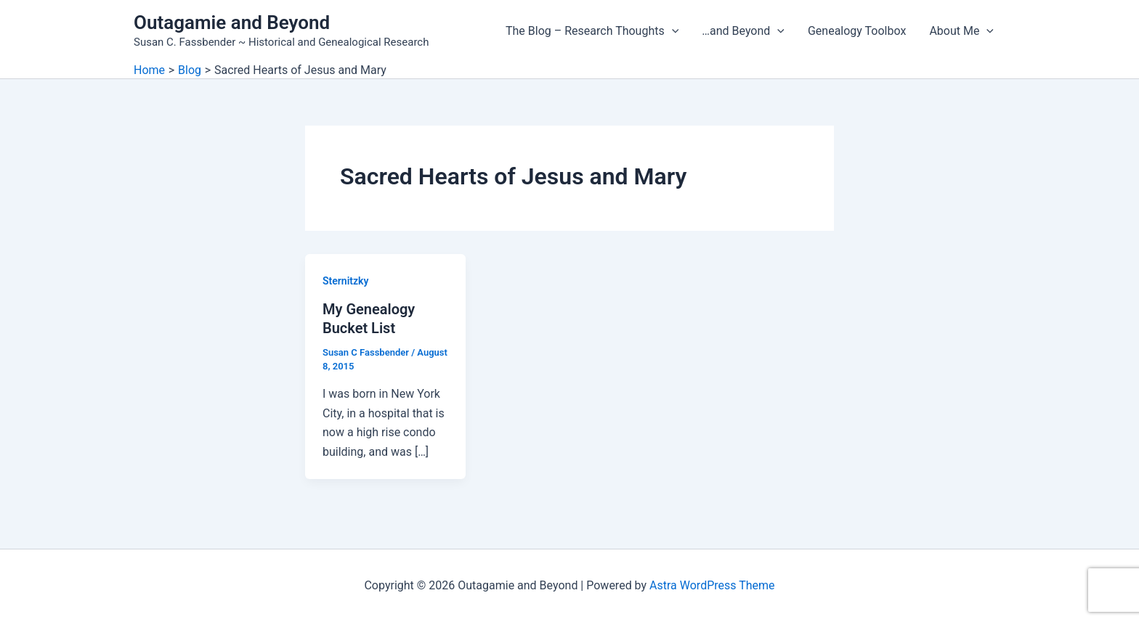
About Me (961, 31)
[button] (672, 31)
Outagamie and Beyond (232, 22)
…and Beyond (743, 31)
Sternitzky (345, 281)
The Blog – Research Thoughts (592, 31)
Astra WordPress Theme (711, 585)
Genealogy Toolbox (857, 31)
